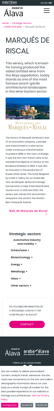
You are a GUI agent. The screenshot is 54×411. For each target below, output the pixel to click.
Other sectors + (21, 286)
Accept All (27, 405)
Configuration (10, 405)
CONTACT (27, 324)
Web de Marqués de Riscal (28, 211)
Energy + (16, 264)
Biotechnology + (22, 257)
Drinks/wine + (20, 250)
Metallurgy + (19, 271)
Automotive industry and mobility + (27, 242)
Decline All (42, 405)
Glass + (16, 279)
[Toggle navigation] (47, 11)
